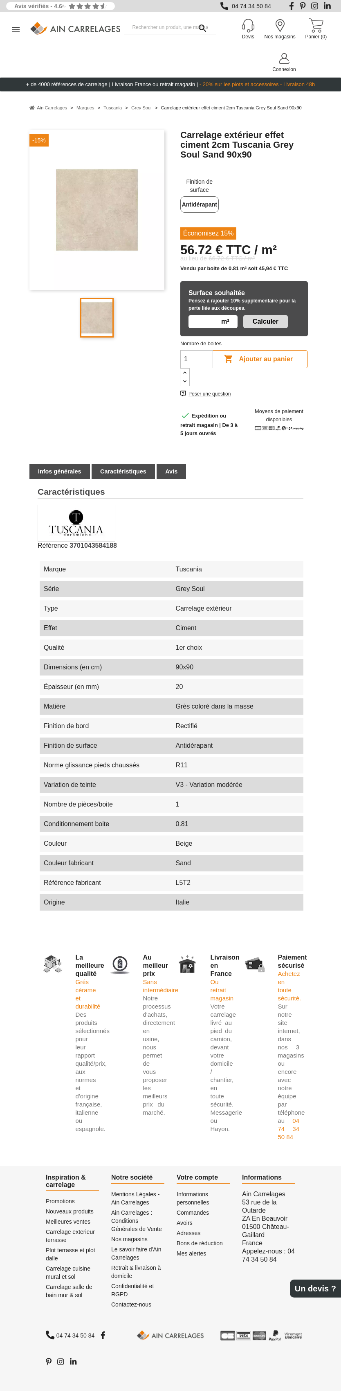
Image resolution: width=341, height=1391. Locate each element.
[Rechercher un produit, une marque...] (170, 27)
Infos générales (59, 471)
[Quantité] (196, 359)
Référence (53, 545)
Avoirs (185, 1223)
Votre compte (197, 1177)
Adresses (188, 1233)
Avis (171, 471)
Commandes (193, 1212)
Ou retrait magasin (222, 990)
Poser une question (209, 394)
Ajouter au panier (258, 359)
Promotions (60, 1201)
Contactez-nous (131, 1304)
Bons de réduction (200, 1243)
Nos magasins (129, 1239)
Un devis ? (315, 1288)
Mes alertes (191, 1253)
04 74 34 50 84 (251, 6)
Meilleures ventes (68, 1221)
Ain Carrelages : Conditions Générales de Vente (136, 1220)
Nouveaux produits (70, 1211)
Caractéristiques (123, 471)
